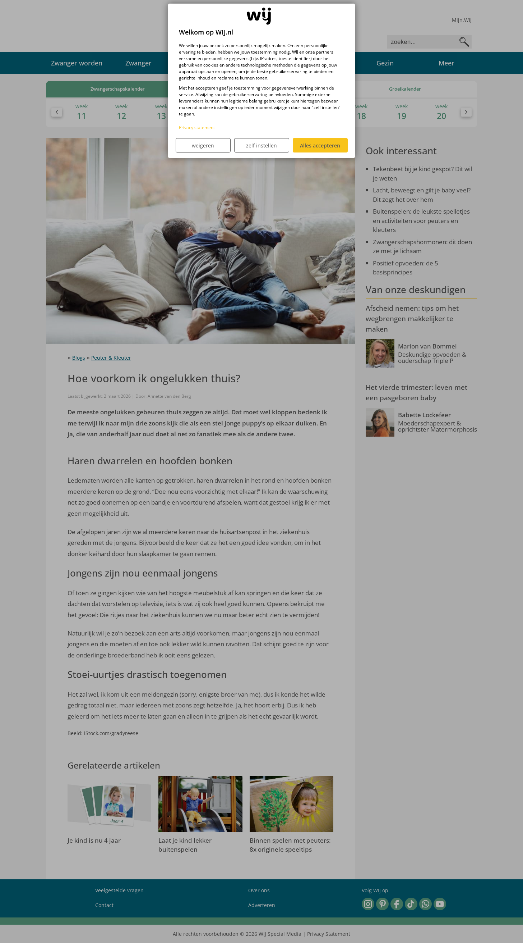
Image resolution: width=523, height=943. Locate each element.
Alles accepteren (320, 145)
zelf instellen (261, 145)
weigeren (203, 145)
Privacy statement (197, 127)
